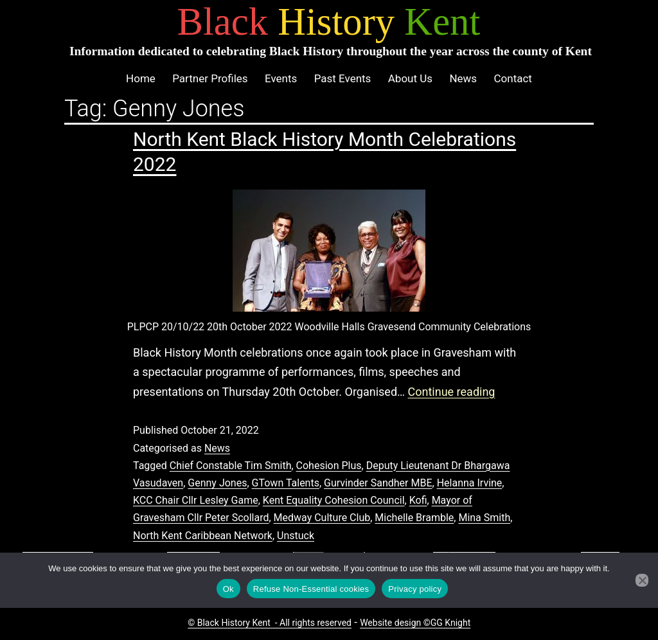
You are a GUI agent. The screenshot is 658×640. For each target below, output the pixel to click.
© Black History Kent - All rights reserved (269, 623)
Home (141, 78)
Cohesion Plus (329, 465)
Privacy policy (414, 589)
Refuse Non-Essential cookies (311, 589)
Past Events (342, 78)
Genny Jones (217, 483)
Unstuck (295, 535)
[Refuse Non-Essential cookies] (642, 580)
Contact (512, 78)
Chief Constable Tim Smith (231, 465)
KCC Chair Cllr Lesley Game (195, 500)
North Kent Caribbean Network (202, 535)
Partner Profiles (209, 78)
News (463, 78)
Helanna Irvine (469, 483)
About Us (410, 78)
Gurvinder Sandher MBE (378, 483)
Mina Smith (484, 517)
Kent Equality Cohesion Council (334, 500)
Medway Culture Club (322, 517)
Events (281, 78)
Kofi (418, 500)
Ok (228, 589)
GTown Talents (285, 483)
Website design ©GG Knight (415, 623)
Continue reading (451, 391)
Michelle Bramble (414, 517)
